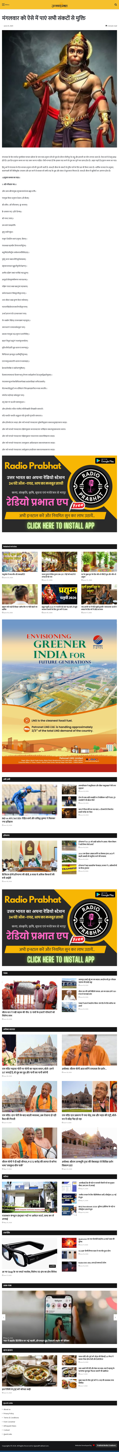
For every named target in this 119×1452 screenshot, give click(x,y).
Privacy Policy (9, 1413)
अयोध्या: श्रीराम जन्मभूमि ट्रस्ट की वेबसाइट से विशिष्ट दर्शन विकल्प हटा (88, 1164)
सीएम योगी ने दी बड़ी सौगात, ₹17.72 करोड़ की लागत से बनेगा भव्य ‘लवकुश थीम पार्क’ (28, 1164)
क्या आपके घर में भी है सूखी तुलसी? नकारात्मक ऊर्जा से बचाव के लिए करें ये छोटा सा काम (98, 608)
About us (7, 1409)
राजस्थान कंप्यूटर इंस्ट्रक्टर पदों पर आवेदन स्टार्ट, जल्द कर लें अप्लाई (28, 1217)
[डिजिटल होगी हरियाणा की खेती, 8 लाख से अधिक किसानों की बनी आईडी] (29, 856)
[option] (59, 1317)
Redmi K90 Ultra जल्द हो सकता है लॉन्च (92, 1262)
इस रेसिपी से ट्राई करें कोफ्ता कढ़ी (16, 1389)
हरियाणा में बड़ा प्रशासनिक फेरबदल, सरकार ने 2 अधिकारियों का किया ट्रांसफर (97, 867)
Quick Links (8, 1434)
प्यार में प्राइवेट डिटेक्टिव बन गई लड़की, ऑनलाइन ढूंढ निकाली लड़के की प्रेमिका (37, 1341)
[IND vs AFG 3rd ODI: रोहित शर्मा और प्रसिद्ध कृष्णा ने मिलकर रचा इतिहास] (29, 800)
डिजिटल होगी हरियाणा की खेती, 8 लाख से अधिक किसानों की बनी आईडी (28, 876)
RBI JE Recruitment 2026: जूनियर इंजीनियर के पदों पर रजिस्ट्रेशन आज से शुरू (96, 1208)
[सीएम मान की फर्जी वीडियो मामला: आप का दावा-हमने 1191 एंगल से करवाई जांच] (69, 995)
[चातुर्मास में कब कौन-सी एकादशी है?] (20, 562)
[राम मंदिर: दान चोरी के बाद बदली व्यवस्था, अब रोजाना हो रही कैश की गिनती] (29, 1096)
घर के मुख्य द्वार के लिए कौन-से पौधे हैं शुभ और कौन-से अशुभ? (98, 576)
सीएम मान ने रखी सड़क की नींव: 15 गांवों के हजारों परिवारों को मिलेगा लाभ (28, 1014)
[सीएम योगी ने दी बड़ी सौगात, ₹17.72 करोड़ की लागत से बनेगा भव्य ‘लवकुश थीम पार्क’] (29, 1143)
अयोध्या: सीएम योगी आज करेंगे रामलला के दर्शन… (85, 1069)
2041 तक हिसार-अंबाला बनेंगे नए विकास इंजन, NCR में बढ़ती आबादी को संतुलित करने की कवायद (96, 855)
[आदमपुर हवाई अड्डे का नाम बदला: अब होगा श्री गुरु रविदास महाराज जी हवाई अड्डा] (69, 983)
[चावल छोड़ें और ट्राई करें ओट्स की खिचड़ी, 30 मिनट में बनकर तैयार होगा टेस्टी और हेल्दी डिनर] (69, 1360)
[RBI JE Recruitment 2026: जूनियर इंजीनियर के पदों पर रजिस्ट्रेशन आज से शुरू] (69, 1210)
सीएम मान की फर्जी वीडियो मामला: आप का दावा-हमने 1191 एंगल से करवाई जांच (97, 993)
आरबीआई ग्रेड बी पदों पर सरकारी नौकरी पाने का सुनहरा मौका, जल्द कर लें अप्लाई (96, 1184)
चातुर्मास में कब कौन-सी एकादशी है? (13, 574)
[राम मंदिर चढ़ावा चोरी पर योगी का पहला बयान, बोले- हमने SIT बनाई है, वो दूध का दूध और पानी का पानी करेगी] (29, 1050)
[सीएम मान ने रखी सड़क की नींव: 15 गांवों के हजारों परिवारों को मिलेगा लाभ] (29, 994)
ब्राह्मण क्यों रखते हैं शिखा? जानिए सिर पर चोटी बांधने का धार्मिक (19, 608)
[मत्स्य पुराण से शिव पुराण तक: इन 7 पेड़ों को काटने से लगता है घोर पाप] (59, 562)
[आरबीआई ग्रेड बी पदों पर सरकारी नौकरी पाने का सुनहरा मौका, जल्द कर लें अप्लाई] (69, 1187)
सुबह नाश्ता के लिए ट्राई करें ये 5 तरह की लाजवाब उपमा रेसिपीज (96, 1382)
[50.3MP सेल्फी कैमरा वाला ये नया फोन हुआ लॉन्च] (69, 1255)
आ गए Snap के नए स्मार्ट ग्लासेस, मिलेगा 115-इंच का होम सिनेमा (29, 1272)
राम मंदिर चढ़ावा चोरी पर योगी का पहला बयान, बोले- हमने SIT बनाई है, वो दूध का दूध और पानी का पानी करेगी (29, 1071)
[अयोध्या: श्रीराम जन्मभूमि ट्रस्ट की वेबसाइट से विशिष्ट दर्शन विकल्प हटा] (89, 1143)
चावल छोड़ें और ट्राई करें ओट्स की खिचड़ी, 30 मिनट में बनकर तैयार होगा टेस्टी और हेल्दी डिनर (95, 1358)
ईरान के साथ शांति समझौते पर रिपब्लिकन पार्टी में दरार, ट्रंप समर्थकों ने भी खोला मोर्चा (96, 799)
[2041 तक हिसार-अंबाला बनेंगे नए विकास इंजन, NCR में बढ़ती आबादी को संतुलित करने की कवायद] (69, 857)
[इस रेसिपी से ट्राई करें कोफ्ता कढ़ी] (29, 1371)
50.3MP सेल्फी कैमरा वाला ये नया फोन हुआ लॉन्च (94, 1250)
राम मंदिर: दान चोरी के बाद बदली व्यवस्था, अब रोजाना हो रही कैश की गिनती (28, 1117)
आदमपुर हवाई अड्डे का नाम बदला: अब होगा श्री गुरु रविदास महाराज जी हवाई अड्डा (97, 981)
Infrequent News (10, 1426)
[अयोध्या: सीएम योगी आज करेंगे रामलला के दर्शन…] (89, 1050)
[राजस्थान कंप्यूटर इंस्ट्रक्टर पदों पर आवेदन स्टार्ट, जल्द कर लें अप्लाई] (29, 1197)
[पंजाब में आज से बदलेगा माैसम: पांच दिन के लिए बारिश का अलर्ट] (69, 1007)
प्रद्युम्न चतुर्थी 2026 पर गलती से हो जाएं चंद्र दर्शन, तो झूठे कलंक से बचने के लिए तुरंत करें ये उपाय (59, 608)
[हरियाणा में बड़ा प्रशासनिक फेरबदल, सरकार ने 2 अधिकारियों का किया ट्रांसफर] (69, 869)
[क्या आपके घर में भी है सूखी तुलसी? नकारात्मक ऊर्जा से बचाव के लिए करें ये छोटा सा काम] (99, 594)
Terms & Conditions (11, 1417)
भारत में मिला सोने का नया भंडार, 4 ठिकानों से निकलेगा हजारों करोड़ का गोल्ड (95, 811)
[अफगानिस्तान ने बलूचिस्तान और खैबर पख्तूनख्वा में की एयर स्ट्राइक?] (69, 789)
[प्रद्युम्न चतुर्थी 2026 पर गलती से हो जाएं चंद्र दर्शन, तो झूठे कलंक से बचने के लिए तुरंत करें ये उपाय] (59, 594)
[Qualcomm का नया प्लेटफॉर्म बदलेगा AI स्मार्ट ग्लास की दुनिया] (69, 1243)
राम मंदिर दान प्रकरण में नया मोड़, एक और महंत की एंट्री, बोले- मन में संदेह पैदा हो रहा (88, 1117)
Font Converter (9, 1421)
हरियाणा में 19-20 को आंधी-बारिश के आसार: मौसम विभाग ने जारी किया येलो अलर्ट (97, 843)
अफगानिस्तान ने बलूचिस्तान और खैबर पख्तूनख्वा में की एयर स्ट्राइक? (97, 787)
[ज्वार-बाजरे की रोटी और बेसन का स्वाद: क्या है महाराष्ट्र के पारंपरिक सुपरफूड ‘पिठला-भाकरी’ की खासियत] (69, 1372)
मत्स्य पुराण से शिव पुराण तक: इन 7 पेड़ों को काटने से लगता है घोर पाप (58, 576)
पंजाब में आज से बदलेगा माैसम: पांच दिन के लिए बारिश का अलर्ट (96, 1005)
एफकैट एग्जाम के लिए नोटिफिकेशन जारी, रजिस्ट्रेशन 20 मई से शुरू (97, 1196)
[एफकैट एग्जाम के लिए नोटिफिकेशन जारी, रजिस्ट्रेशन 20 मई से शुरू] (69, 1199)
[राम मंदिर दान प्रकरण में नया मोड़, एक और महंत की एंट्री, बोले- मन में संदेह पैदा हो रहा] (89, 1096)
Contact (7, 1430)
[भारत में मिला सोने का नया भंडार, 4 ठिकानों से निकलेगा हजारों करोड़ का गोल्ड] (69, 813)
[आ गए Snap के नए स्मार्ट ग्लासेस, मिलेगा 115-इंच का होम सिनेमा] (29, 1253)
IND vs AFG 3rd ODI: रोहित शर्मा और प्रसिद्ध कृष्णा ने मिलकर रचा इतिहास (28, 820)
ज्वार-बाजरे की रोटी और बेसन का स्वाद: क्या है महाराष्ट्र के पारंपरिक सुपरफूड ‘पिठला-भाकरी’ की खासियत (96, 1370)
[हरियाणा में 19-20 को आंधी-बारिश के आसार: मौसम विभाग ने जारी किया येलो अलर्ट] (69, 846)
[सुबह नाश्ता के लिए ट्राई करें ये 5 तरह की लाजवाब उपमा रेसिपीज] (69, 1384)
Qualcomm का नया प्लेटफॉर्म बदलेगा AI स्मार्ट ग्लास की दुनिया (96, 1240)
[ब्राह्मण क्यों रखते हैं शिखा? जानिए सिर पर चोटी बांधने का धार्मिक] (20, 594)
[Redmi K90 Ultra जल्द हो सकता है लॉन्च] (69, 1267)
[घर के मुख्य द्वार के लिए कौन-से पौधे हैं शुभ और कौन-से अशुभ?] (99, 562)
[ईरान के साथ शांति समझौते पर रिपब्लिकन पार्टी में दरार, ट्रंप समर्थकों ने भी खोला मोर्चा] (69, 801)
